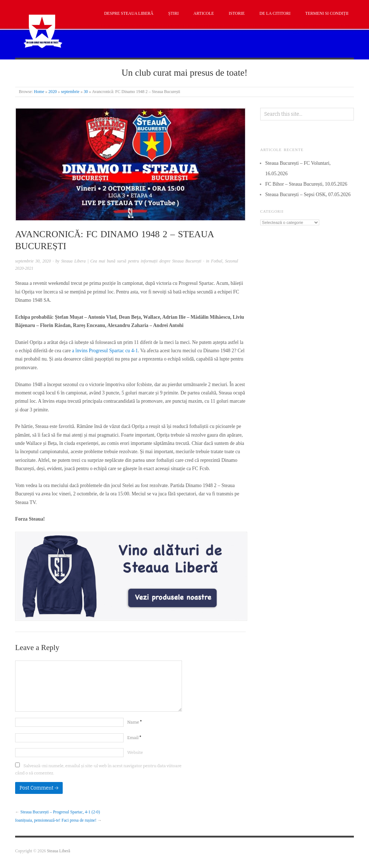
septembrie (70, 91)
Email (134, 737)
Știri (173, 13)
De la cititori (274, 13)
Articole (204, 13)
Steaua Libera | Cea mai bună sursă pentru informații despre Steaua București (131, 261)
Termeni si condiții (326, 13)
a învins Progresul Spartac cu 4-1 (105, 350)
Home (39, 91)
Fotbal (216, 261)
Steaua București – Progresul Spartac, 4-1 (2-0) (60, 812)
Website (135, 752)
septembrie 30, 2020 (33, 261)
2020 (52, 91)
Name (134, 722)
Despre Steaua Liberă (129, 13)
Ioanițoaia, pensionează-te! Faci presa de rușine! (56, 820)
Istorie (237, 13)
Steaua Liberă (58, 851)
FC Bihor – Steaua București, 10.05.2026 (306, 184)
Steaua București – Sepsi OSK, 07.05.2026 (308, 194)
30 (86, 91)
